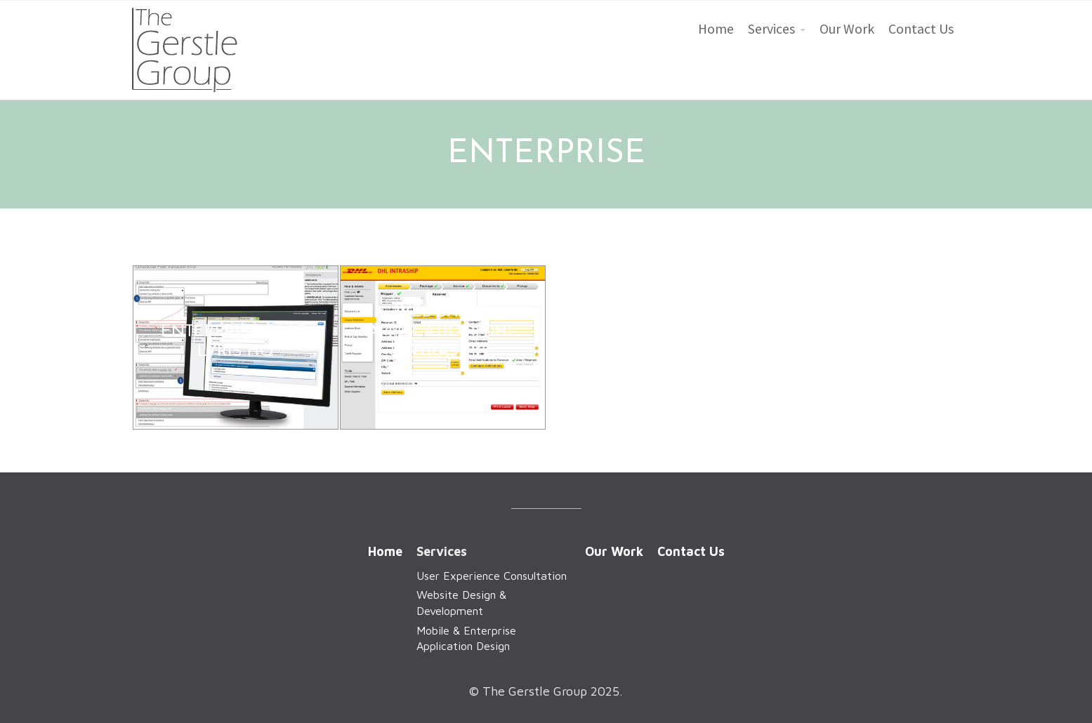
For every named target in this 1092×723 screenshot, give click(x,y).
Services (771, 28)
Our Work (847, 28)
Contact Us (921, 28)
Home (716, 28)
